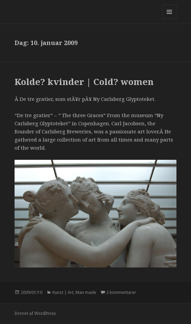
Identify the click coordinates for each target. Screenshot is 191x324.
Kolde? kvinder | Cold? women (84, 81)
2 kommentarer (121, 292)
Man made (86, 292)
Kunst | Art (62, 292)
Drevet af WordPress (35, 313)
